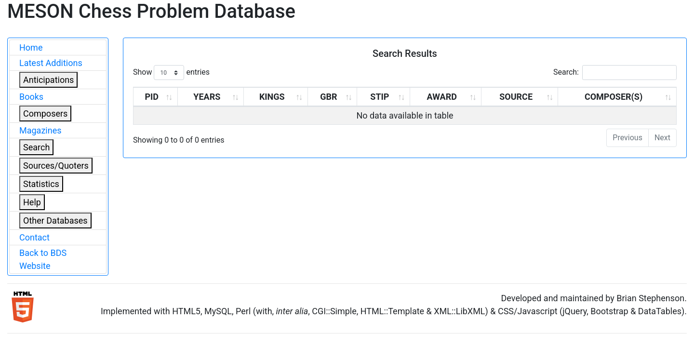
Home (30, 47)
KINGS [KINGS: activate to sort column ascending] (272, 97)
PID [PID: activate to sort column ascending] (152, 97)
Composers (45, 113)
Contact (34, 237)
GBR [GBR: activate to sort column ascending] (328, 97)
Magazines (40, 130)
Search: (615, 72)
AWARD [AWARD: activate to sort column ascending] (442, 97)
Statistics (41, 184)
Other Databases (55, 220)
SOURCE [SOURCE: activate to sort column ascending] (516, 97)
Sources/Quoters (56, 165)
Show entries (171, 72)
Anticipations (48, 80)
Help (32, 202)
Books (31, 97)
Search (36, 147)
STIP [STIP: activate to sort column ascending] (379, 97)
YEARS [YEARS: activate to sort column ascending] (206, 97)
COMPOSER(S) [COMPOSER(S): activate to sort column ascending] (613, 97)
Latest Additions (50, 63)
